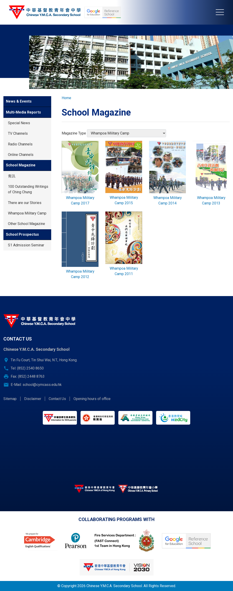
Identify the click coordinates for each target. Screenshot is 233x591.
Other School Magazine (26, 224)
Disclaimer (32, 399)
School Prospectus (22, 234)
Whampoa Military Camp (27, 213)
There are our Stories (24, 203)
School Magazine (20, 165)
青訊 (11, 176)
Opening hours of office (92, 399)
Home (66, 98)
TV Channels (18, 133)
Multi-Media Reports (23, 112)
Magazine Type (74, 133)
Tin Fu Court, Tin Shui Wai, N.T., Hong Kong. (44, 360)
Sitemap (10, 399)
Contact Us (57, 399)
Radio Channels (20, 144)
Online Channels (20, 154)
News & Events (19, 101)
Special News (19, 123)
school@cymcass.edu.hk (42, 384)
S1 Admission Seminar (26, 245)
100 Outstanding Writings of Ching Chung (28, 189)
